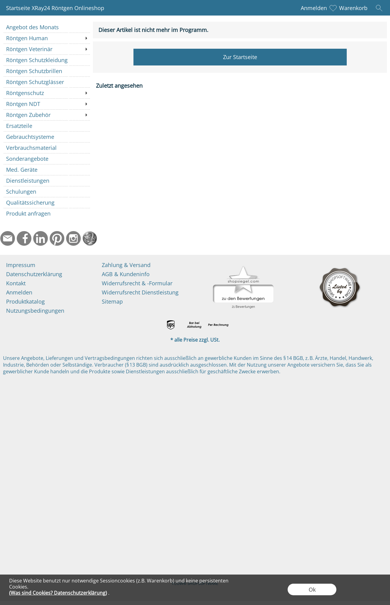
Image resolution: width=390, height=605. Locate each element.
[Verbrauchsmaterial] (46, 147)
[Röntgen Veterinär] (46, 49)
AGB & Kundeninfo (126, 274)
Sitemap (112, 301)
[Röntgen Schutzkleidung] (46, 60)
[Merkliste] (333, 8)
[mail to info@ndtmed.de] (7, 238)
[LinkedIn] (40, 238)
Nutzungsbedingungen (35, 310)
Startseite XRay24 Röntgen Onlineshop (55, 8)
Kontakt (16, 283)
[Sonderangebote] (46, 158)
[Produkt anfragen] (46, 213)
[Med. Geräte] (46, 169)
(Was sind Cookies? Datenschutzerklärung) (58, 592)
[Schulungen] (46, 191)
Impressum (20, 265)
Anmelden (314, 8)
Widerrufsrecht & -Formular (137, 283)
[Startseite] (90, 238)
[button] (379, 8)
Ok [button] (312, 589)
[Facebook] (24, 238)
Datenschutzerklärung (34, 274)
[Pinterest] (57, 238)
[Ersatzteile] (46, 125)
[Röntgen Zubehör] (46, 114)
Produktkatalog (25, 301)
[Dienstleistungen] (46, 180)
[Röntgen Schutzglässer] (46, 81)
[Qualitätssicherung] (46, 202)
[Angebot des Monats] (46, 27)
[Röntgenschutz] (46, 92)
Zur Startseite (240, 57)
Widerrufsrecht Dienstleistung (140, 292)
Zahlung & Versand (126, 265)
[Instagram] (73, 238)
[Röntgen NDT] (46, 103)
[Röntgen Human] (46, 38)
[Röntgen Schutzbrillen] (46, 70)
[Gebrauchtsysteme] (46, 136)
